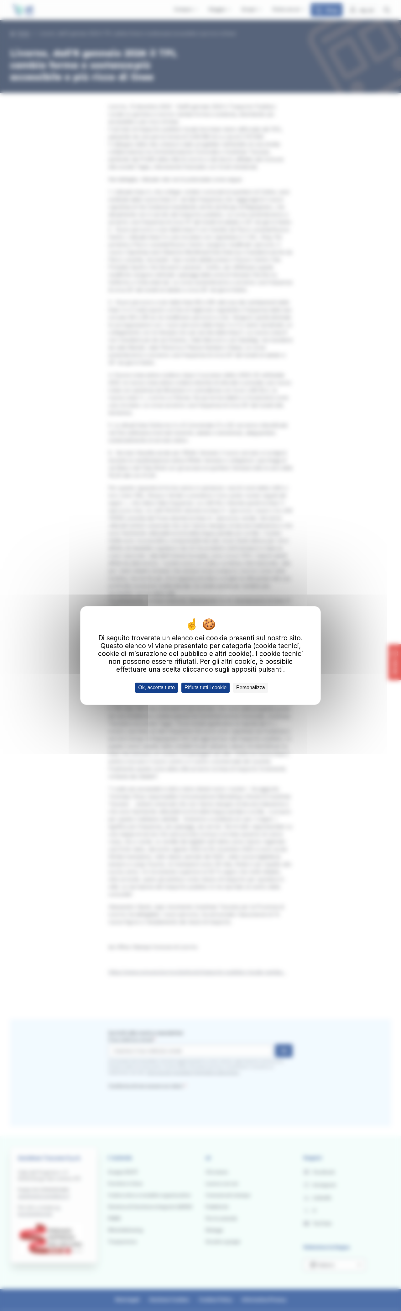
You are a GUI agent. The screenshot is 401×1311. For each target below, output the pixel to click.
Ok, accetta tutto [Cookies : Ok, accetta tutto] (156, 687)
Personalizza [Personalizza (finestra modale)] (250, 687)
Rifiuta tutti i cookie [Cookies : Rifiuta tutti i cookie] (206, 687)
